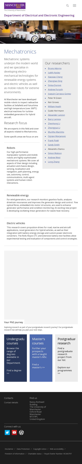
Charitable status (35, 453)
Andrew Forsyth (55, 89)
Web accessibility (57, 449)
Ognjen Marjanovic (57, 136)
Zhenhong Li (54, 123)
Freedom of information (14, 453)
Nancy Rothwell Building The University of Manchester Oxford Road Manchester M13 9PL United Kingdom (38, 410)
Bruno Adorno (55, 68)
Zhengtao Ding (55, 81)
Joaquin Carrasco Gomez (59, 93)
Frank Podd (53, 140)
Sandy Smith (54, 144)
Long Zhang (54, 161)
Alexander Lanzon (56, 115)
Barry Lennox (54, 119)
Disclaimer (9, 449)
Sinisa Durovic (54, 85)
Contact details (11, 402)
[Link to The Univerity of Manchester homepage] (14, 6)
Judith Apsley (54, 72)
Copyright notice (39, 449)
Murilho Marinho (56, 132)
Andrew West (54, 157)
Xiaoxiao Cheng (55, 77)
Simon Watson (55, 153)
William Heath (54, 106)
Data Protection (23, 449)
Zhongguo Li (54, 127)
